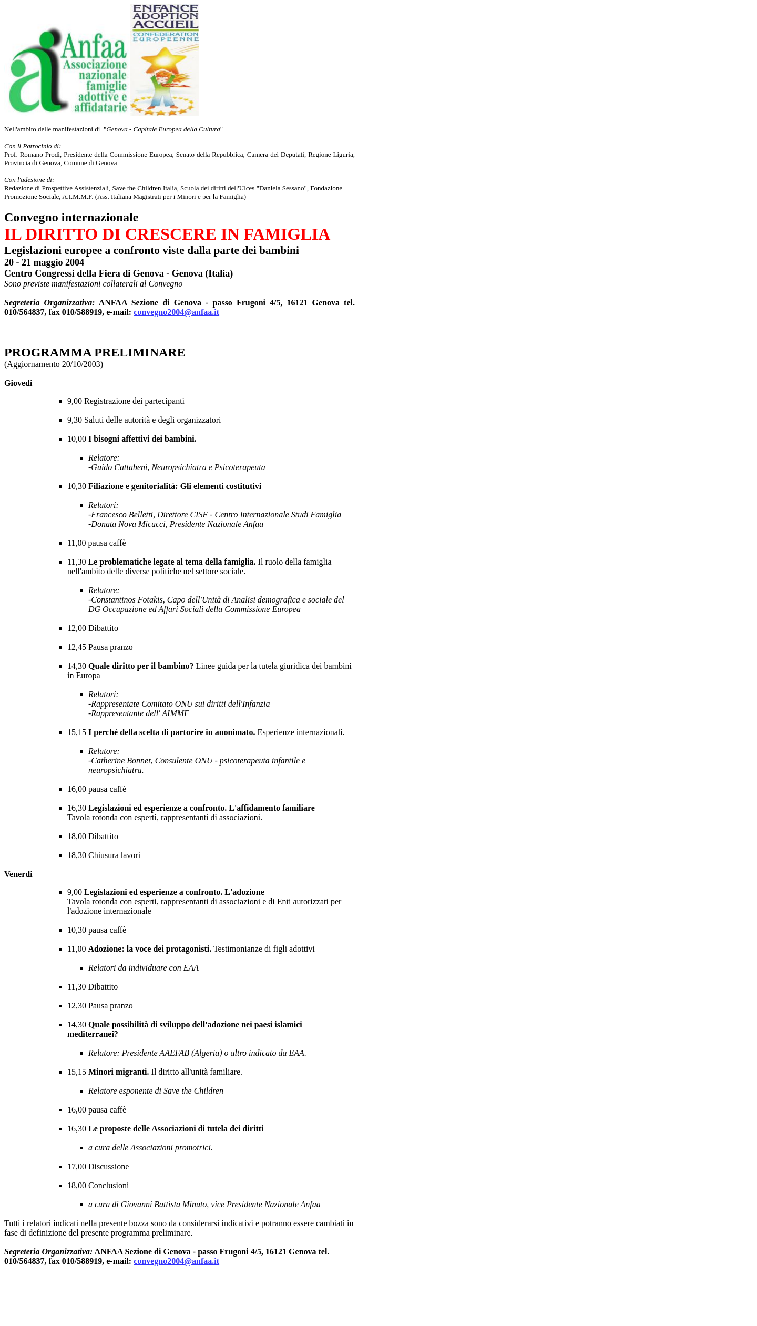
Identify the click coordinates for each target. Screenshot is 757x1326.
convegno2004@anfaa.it (176, 312)
